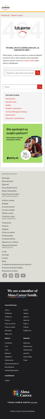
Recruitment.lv (9, 367)
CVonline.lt (8, 343)
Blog (4, 261)
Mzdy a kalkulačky (9, 191)
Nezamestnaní (11, 102)
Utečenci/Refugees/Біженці (16, 112)
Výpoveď (5, 184)
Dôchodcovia (10, 99)
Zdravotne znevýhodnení (15, 118)
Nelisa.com (8, 334)
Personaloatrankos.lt (11, 364)
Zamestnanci (10, 115)
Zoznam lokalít (8, 210)
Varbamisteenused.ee (11, 370)
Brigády (5, 203)
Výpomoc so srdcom (10, 242)
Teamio (25, 313)
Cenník (5, 258)
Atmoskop (8, 331)
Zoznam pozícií (8, 207)
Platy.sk (5, 226)
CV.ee (6, 350)
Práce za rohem (10, 327)
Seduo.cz (26, 317)
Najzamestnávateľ (9, 245)
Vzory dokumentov (9, 187)
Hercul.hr (26, 353)
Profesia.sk (5, 15)
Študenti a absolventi (13, 108)
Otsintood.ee (9, 360)
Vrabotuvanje (27, 350)
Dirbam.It (8, 353)
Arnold (25, 310)
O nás (4, 251)
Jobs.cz (7, 310)
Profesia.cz (8, 317)
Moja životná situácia (10, 194)
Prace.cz (7, 320)
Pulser (25, 360)
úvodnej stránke (28, 60)
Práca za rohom (8, 232)
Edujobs (5, 229)
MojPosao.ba (27, 346)
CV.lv (6, 346)
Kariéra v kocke (16, 15)
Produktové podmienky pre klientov (16, 264)
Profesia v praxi (8, 216)
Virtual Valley (27, 357)
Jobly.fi (7, 380)
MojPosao (26, 343)
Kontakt (5, 255)
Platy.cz (26, 324)
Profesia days (7, 235)
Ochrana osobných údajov (12, 267)
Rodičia (8, 105)
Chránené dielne (8, 239)
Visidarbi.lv (8, 357)
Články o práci (7, 213)
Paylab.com (27, 331)
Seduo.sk (26, 320)
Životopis (6, 178)
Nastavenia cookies (10, 271)
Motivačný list (7, 181)
